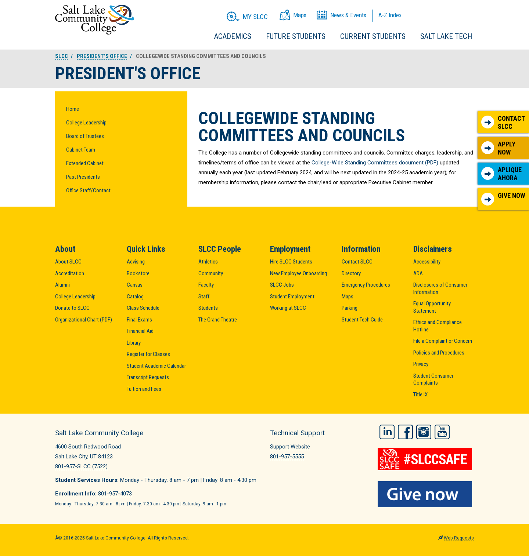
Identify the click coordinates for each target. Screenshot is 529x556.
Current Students (373, 36)
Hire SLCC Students (291, 261)
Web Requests (459, 538)
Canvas (135, 284)
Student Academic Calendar (156, 366)
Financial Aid (140, 331)
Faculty (206, 284)
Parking (349, 308)
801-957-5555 (287, 456)
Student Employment (292, 296)
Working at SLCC (288, 308)
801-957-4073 (115, 493)
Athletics (208, 261)
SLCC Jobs (282, 284)
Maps (347, 296)
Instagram (423, 432)
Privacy (420, 364)
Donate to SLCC (72, 308)
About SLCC (68, 261)
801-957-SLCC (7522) (81, 466)
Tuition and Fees (144, 389)
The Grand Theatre (217, 319)
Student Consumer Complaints (433, 379)
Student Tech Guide (362, 319)
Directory (351, 273)
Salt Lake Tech (446, 36)
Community (210, 273)
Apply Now (498, 148)
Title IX (420, 394)
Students (208, 308)
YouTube (442, 432)
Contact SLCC (503, 122)
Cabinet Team (80, 149)
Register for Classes (148, 354)
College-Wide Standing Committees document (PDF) (375, 162)
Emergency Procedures (366, 284)
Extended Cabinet (85, 163)
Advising (136, 261)
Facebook (405, 432)
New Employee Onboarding (298, 273)
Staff (203, 296)
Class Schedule (143, 308)
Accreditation (69, 273)
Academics (232, 36)
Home (72, 109)
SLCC (61, 56)
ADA (418, 273)
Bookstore (138, 273)
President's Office (102, 56)
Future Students (295, 36)
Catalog (135, 296)
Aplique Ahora (501, 174)
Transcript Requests (148, 377)
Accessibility (426, 261)
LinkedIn (387, 432)
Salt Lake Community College (94, 19)
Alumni (62, 284)
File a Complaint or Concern (442, 341)
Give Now (503, 199)
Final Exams (139, 319)
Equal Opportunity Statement (432, 307)
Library (134, 342)
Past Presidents (83, 177)
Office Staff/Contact (88, 190)
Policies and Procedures (438, 352)
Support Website (290, 446)
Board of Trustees (85, 136)
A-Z (390, 15)
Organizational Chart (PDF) (83, 319)
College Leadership (86, 122)
